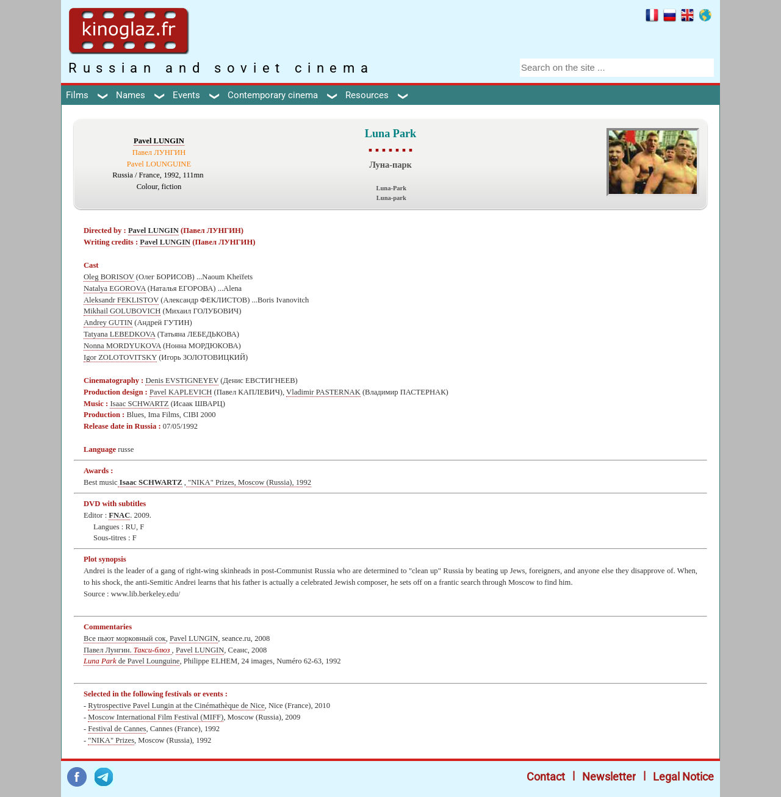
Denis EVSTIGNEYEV (181, 380)
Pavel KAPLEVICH (180, 392)
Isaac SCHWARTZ (139, 403)
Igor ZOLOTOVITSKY (120, 357)
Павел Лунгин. (128, 650)
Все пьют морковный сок (125, 638)
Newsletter (609, 776)
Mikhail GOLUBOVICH (122, 311)
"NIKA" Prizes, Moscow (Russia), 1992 (248, 482)
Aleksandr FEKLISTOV (121, 300)
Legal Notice (683, 776)
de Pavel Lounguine (131, 661)
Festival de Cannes (117, 728)
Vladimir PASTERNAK (323, 392)
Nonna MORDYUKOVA (122, 345)
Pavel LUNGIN (159, 141)
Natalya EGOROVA (115, 288)
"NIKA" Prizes (111, 740)
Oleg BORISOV (109, 277)
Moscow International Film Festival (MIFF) (155, 717)
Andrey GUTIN (108, 322)
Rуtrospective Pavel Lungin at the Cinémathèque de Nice (176, 705)
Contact (546, 776)
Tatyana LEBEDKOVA (119, 334)
